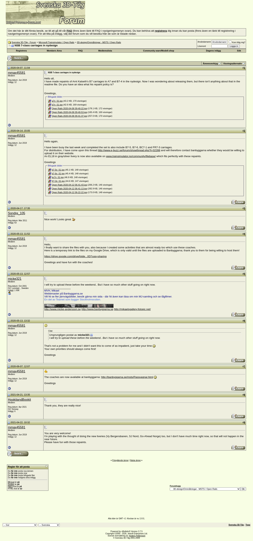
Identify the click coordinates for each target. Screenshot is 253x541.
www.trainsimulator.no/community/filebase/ (131, 156)
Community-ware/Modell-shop (158, 50)
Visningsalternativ (232, 63)
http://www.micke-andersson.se (62, 309)
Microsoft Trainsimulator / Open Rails (56, 42)
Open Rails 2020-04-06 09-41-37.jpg (69, 116)
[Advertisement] (133, 19)
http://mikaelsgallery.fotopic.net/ (132, 309)
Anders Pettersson (137, 536)
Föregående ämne (120, 460)
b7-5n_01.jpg (58, 170)
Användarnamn (204, 42)
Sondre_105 (16, 213)
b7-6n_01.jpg (58, 173)
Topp (247, 525)
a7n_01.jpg (57, 101)
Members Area (54, 50)
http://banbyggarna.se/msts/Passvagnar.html (127, 377)
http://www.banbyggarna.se (97, 309)
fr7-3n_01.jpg (58, 181)
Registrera (21, 50)
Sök (239, 50)
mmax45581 (16, 72)
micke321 (14, 278)
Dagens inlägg (213, 50)
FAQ (80, 50)
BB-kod (11, 482)
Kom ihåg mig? (237, 42)
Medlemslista (105, 50)
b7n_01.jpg (57, 104)
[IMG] (10, 486)
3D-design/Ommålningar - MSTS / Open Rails (99, 42)
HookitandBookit (19, 399)
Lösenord (201, 46)
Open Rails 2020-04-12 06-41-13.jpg (69, 188)
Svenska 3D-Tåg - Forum (24, 42)
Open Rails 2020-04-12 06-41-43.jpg (69, 185)
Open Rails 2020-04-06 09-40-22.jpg (69, 108)
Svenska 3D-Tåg (236, 525)
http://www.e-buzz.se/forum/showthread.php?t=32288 (129, 150)
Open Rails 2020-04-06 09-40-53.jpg (69, 112)
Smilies (11, 484)
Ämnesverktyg (210, 63)
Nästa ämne (135, 460)
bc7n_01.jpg (58, 177)
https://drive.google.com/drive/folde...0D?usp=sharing (75, 256)
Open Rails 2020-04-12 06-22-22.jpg (69, 192)
